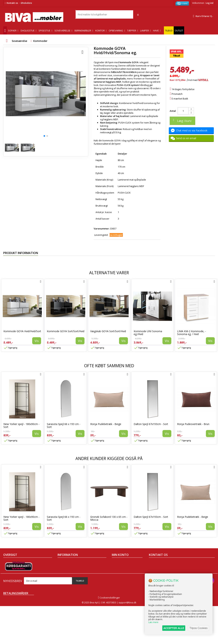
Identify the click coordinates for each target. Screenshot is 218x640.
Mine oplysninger (121, 577)
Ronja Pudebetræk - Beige (105, 424)
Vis (37, 341)
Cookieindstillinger (109, 631)
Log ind (209, 3)
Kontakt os (12, 3)
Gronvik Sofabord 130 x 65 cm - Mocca (108, 518)
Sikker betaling (66, 572)
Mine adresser (120, 572)
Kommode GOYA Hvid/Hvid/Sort (22, 331)
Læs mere (153, 622)
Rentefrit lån (64, 581)
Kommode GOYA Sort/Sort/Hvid (65, 331)
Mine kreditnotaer (122, 567)
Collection (8, 567)
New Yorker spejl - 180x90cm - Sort (21, 425)
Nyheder (8, 572)
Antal (173, 110)
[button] (44, 136)
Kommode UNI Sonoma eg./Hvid (148, 332)
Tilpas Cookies (198, 628)
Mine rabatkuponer (122, 581)
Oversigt (7, 586)
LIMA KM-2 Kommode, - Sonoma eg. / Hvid (191, 332)
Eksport (62, 577)
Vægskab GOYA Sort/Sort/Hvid (108, 331)
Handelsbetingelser (68, 563)
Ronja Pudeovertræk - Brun (193, 424)
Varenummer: (101, 228)
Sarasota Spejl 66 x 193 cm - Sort (63, 425)
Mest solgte (9, 577)
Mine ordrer (118, 563)
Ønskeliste (26, 3)
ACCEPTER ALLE (174, 628)
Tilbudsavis (9, 563)
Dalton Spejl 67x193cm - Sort (151, 424)
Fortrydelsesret (66, 586)
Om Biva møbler (66, 567)
